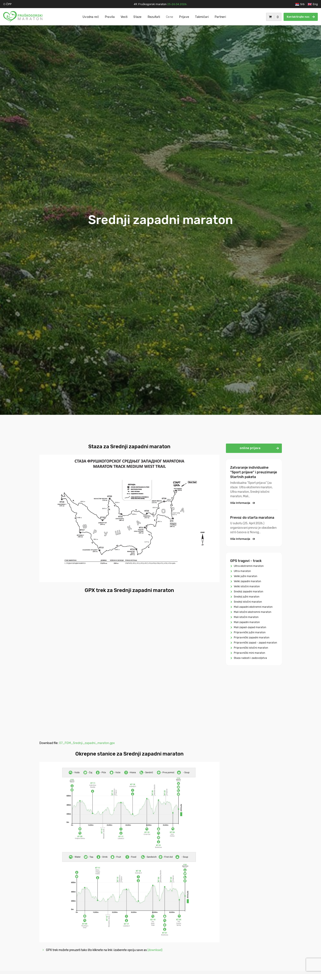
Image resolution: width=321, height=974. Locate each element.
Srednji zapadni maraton (248, 591)
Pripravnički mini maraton (249, 652)
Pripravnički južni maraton (249, 632)
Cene (169, 17)
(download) (155, 950)
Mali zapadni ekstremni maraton (252, 606)
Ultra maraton (242, 571)
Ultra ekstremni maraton (248, 566)
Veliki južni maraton (245, 576)
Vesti (124, 17)
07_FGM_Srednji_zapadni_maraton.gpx (87, 743)
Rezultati (154, 17)
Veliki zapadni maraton (247, 581)
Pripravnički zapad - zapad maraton (255, 642)
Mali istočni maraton (245, 617)
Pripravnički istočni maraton (250, 647)
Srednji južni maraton (246, 596)
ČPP (8, 4)
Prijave (184, 17)
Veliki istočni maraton (246, 586)
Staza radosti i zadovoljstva (250, 658)
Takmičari (202, 17)
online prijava (259, 448)
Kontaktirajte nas (301, 16)
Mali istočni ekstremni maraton (252, 612)
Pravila (110, 17)
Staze (137, 17)
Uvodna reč (91, 17)
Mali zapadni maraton (246, 622)
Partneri (220, 17)
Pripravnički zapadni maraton (251, 637)
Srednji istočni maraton (247, 601)
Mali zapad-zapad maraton (249, 627)
